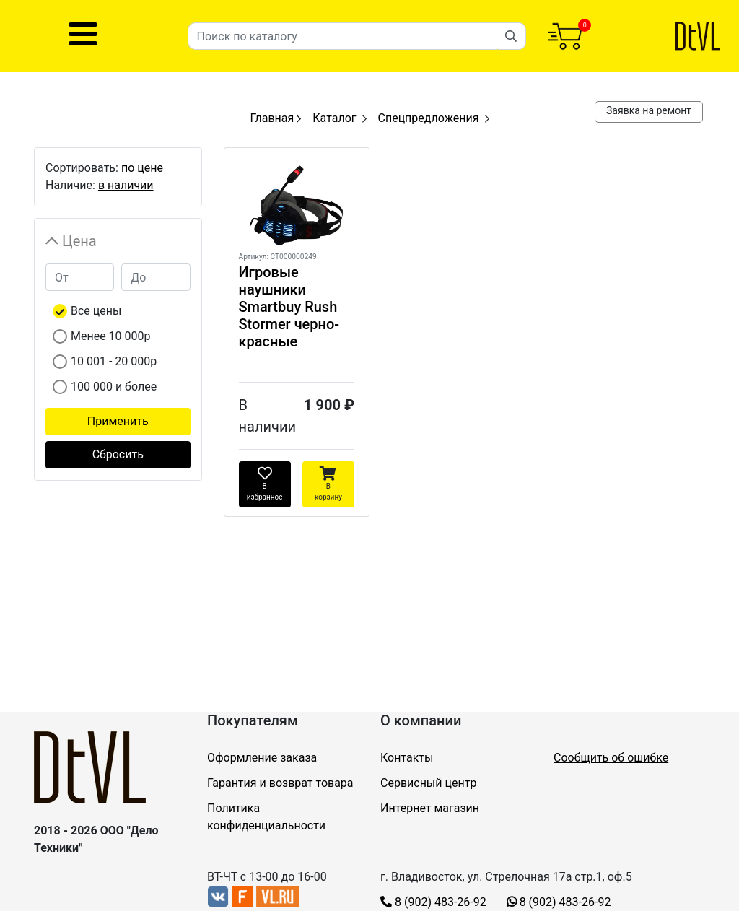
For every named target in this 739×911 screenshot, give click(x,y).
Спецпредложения (428, 118)
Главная (275, 118)
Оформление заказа (262, 757)
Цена (79, 241)
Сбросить (118, 454)
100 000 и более (114, 386)
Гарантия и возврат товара (280, 783)
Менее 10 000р (111, 336)
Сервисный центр (428, 783)
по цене (142, 168)
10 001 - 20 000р (114, 361)
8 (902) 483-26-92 (433, 902)
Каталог (334, 118)
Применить (118, 421)
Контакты (406, 757)
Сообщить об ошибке (611, 757)
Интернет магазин (429, 808)
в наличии (126, 185)
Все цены (96, 311)
